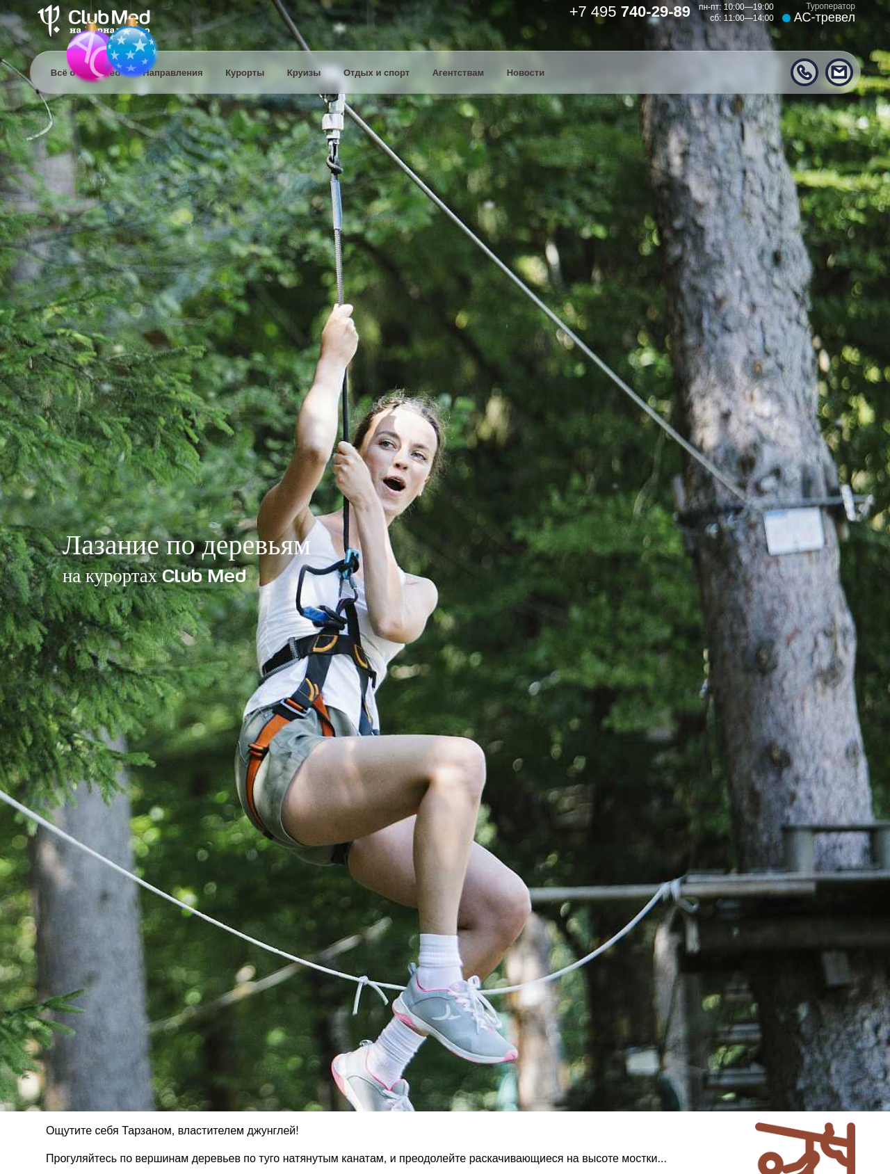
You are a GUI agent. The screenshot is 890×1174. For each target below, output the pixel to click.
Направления (172, 72)
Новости (526, 72)
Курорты (244, 72)
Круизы (304, 72)
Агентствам (458, 72)
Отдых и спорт (376, 72)
